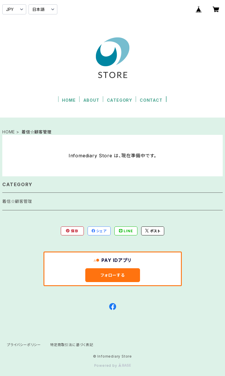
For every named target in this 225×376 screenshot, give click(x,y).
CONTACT (151, 100)
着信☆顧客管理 (17, 201)
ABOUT (91, 100)
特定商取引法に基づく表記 (71, 345)
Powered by (112, 365)
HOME (68, 100)
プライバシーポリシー (24, 345)
